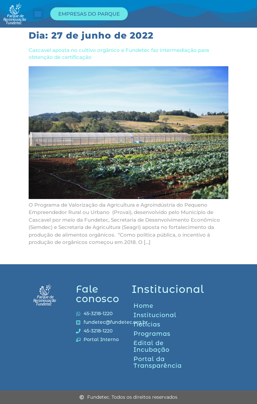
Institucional (154, 315)
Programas (151, 333)
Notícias (146, 324)
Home (143, 305)
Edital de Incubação (151, 346)
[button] (38, 13)
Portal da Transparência (157, 362)
